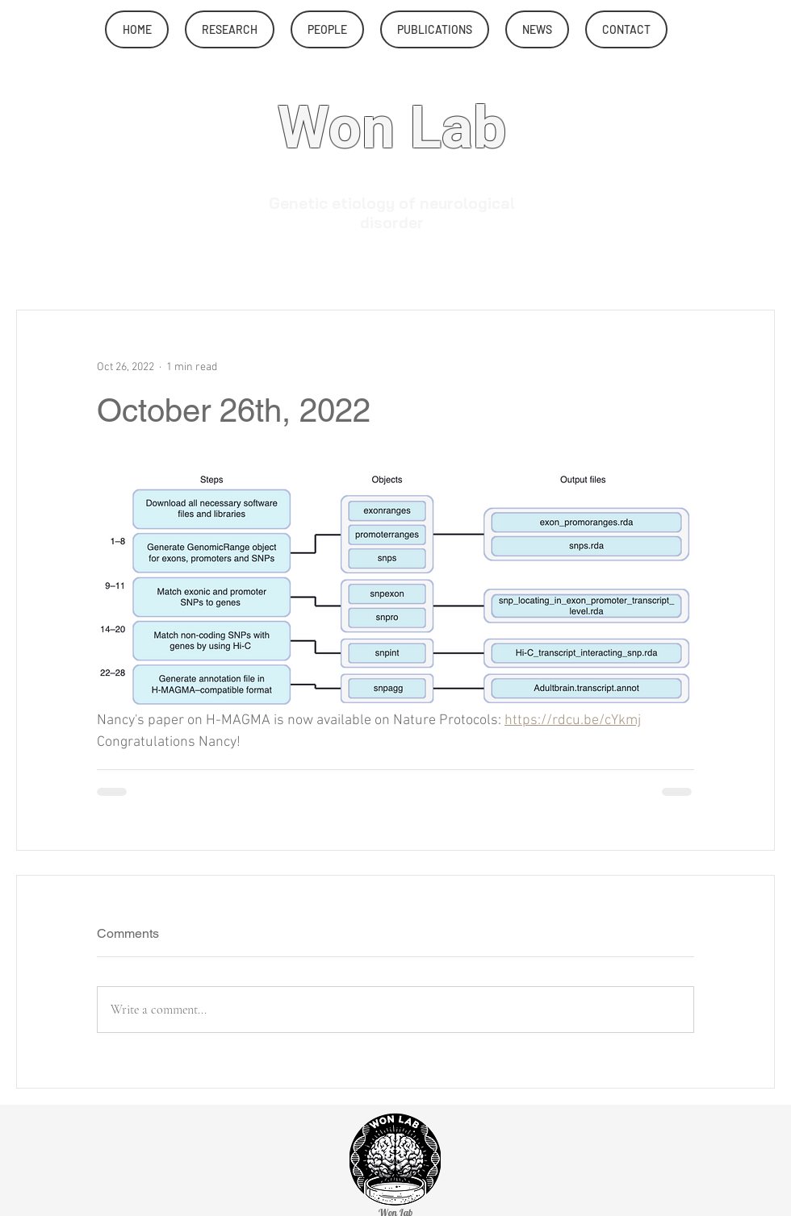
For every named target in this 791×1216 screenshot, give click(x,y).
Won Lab (392, 129)
